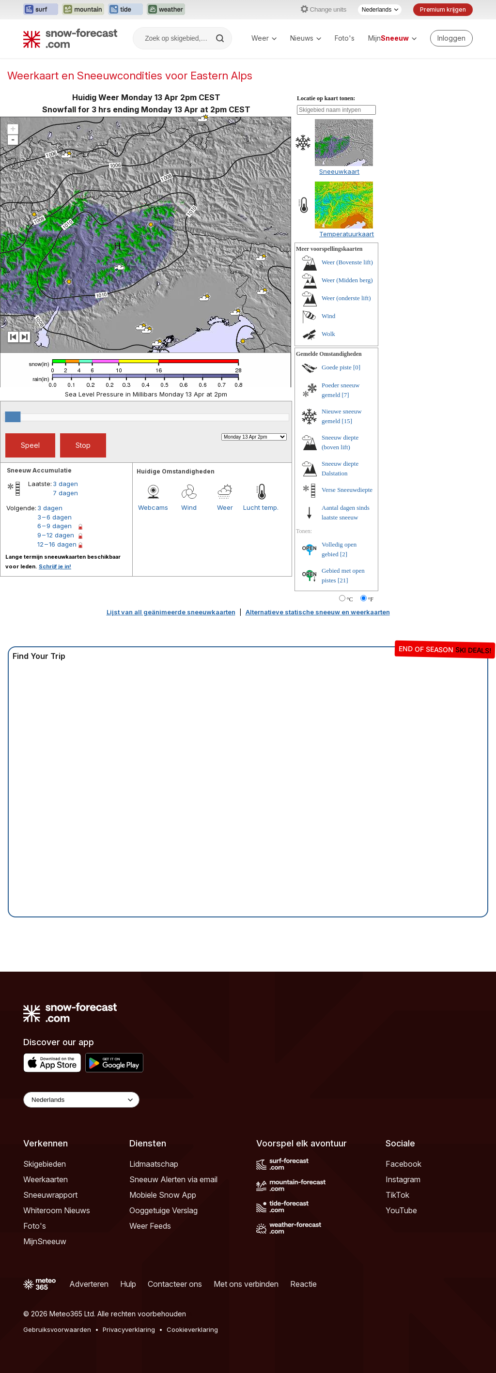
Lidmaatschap (153, 1164)
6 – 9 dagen (54, 526)
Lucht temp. (261, 507)
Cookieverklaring (192, 1329)
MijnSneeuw (44, 1241)
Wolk (328, 333)
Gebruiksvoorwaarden (57, 1329)
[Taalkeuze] (380, 9)
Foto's (345, 38)
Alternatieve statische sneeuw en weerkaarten (318, 612)
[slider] (12, 417)
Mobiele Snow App (162, 1195)
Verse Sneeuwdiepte (347, 489)
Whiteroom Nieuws (56, 1210)
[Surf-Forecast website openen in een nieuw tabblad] (40, 9)
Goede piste (337, 367)
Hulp (128, 1284)
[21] (343, 580)
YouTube (401, 1210)
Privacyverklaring (129, 1329)
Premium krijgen (443, 9)
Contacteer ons (175, 1284)
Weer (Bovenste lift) (347, 262)
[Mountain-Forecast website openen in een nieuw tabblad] (83, 9)
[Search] (221, 38)
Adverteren (88, 1284)
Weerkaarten (45, 1179)
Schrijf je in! (55, 566)
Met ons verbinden (246, 1284)
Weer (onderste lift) (346, 298)
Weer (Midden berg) (347, 280)
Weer (264, 38)
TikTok (397, 1195)
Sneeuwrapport (50, 1195)
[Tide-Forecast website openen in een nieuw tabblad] (125, 9)
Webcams (153, 507)
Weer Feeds (150, 1226)
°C (350, 599)
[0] (356, 367)
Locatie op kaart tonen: (326, 98)
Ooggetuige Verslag (163, 1210)
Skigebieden (44, 1164)
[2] (343, 554)
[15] (347, 421)
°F (370, 599)
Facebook (403, 1164)
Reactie (303, 1284)
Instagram (403, 1179)
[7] (345, 394)
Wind (189, 507)
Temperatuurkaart (346, 234)
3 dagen (65, 484)
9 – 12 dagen (55, 535)
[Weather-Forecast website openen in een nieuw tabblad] (166, 9)
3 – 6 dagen (54, 517)
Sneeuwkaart (339, 171)
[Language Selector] (81, 1100)
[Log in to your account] (451, 38)
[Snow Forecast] (70, 38)
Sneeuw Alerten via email (173, 1179)
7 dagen (65, 493)
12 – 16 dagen (57, 544)
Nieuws (305, 38)
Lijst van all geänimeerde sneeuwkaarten (171, 612)
